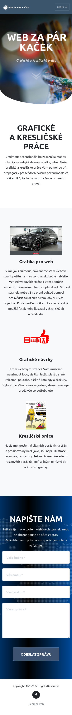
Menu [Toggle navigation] (62, 6)
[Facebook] (36, 695)
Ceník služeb (36, 703)
